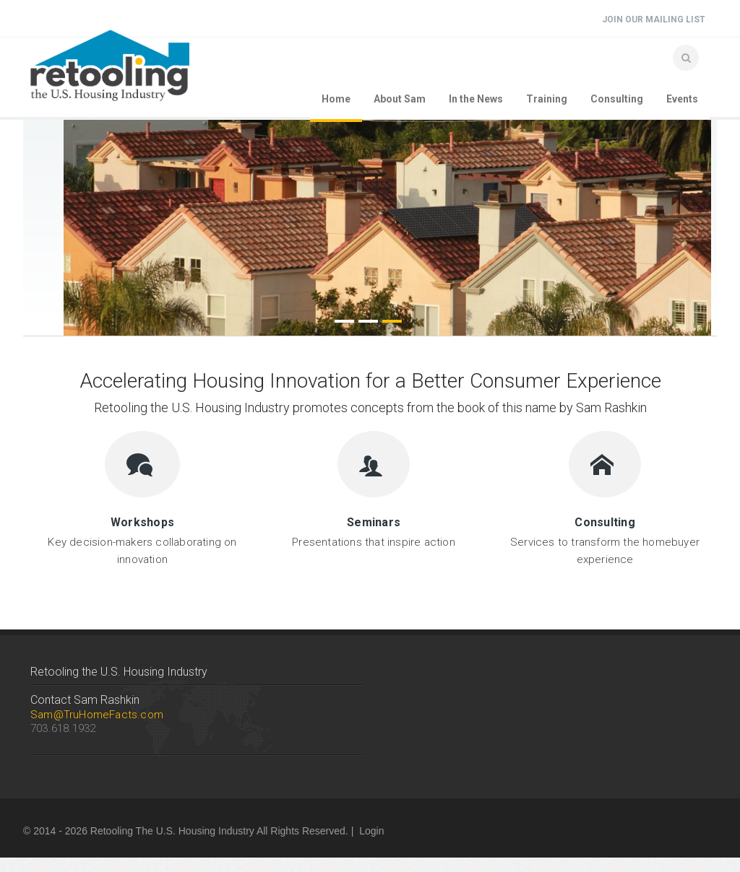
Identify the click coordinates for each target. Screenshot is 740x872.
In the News (476, 99)
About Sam (400, 99)
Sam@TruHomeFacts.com (96, 714)
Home (336, 99)
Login (371, 831)
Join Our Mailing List (653, 19)
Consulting (616, 99)
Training (546, 99)
